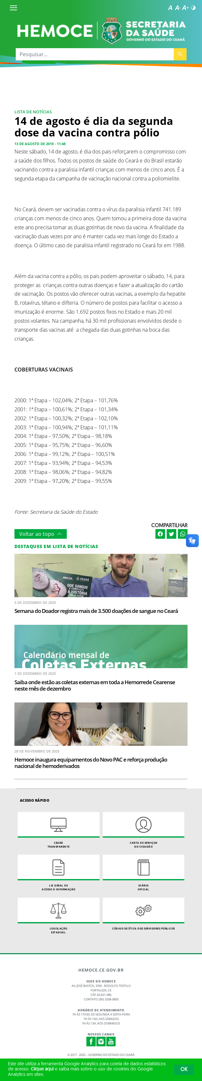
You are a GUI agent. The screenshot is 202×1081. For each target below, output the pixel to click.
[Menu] (13, 8)
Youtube (111, 1041)
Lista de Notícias (33, 112)
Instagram (101, 1041)
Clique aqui (42, 1069)
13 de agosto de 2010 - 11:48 (40, 143)
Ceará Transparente (59, 830)
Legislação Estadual (59, 916)
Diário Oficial (144, 873)
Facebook (91, 1041)
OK (184, 1069)
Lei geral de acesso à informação (59, 873)
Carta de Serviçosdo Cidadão (144, 830)
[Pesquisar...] (95, 54)
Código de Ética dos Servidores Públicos (144, 914)
